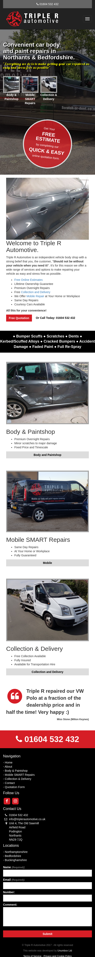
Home (8, 762)
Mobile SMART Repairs (20, 774)
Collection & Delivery (18, 778)
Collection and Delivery (35, 292)
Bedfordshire (13, 856)
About (8, 766)
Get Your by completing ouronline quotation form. (47, 143)
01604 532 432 (49, 4)
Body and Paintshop (47, 455)
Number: (9, 892)
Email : (14, 879)
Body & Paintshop (16, 770)
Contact (10, 783)
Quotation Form (15, 787)
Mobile (47, 563)
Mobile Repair (35, 296)
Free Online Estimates (28, 279)
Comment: (10, 904)
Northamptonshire (16, 852)
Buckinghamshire (16, 860)
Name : (14, 867)
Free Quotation (19, 318)
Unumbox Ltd (65, 950)
